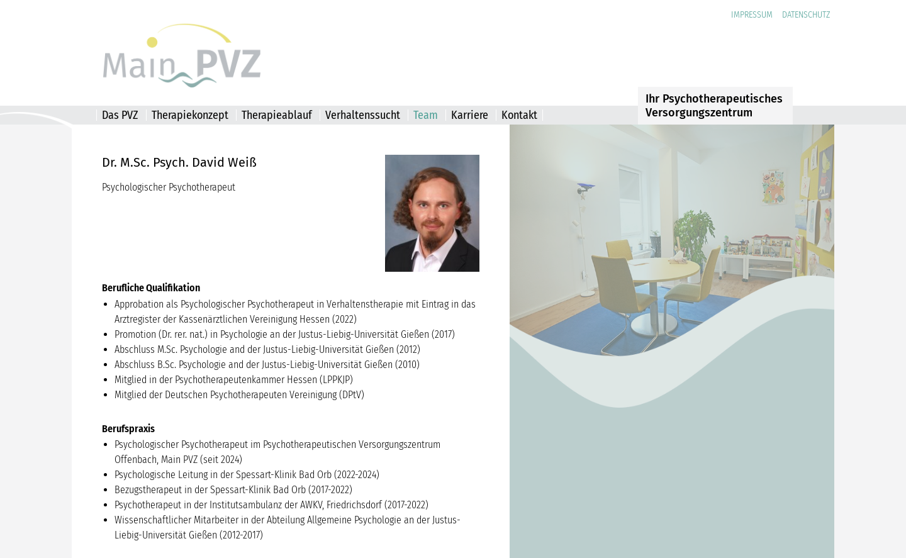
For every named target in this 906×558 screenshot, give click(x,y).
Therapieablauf (277, 115)
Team (425, 115)
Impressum (752, 14)
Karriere (469, 115)
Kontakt (519, 115)
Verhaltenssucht (362, 115)
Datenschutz (806, 14)
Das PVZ (120, 115)
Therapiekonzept (190, 115)
